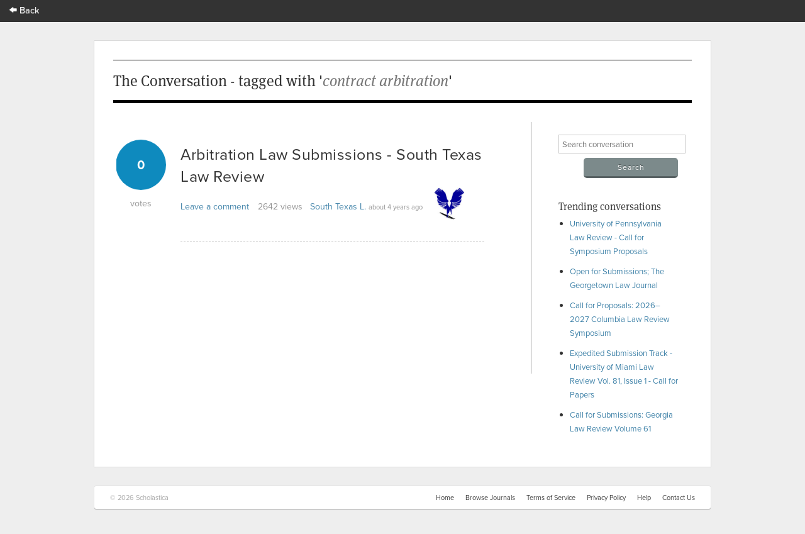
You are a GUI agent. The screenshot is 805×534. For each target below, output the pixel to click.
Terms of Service (550, 497)
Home (445, 497)
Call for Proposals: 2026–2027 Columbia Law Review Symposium (620, 318)
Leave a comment (214, 206)
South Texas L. (338, 206)
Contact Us (678, 497)
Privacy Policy (606, 497)
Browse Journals (490, 497)
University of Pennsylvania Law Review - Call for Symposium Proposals (616, 237)
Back (24, 9)
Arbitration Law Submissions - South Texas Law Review (331, 165)
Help (644, 497)
